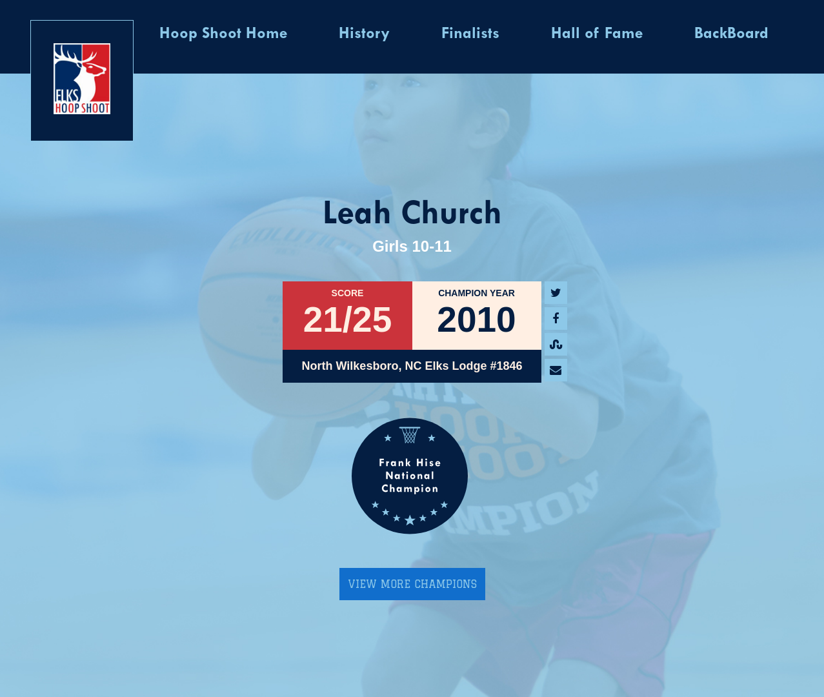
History (364, 34)
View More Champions (412, 584)
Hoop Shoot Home (223, 34)
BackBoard (731, 34)
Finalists (470, 34)
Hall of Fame (597, 34)
